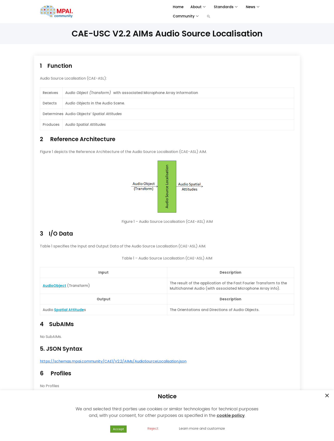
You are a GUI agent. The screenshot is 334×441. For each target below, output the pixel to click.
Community (186, 16)
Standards (225, 6)
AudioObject (54, 285)
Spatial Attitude (69, 309)
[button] (208, 16)
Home (178, 6)
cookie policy (231, 415)
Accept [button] (118, 429)
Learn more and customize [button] (202, 428)
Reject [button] (153, 428)
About (197, 6)
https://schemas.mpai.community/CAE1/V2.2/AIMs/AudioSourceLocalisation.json (113, 361)
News (252, 6)
